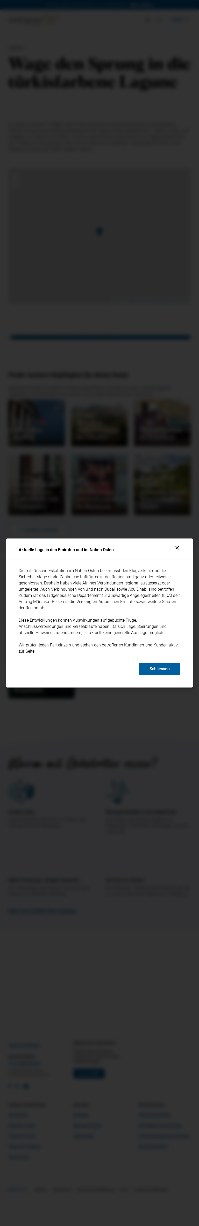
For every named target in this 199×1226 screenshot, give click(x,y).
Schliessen (160, 668)
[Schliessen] (177, 548)
